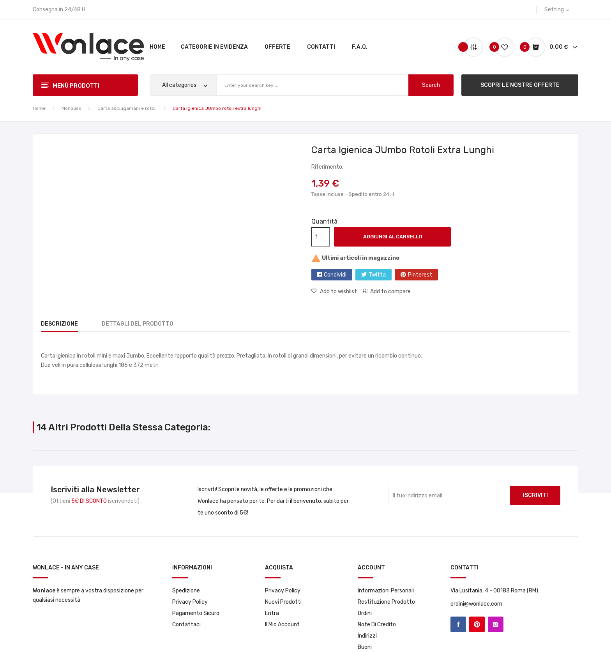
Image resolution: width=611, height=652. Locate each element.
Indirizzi (367, 636)
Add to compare (390, 291)
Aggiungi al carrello (392, 237)
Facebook (458, 624)
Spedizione (186, 590)
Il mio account (282, 624)
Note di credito (377, 624)
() (501, 47)
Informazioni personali (386, 590)
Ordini (365, 613)
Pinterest (420, 274)
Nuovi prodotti (283, 602)
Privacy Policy (190, 602)
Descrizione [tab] (59, 324)
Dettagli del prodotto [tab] (142, 324)
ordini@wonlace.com (476, 604)
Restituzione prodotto (386, 602)
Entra (272, 613)
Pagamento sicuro (195, 613)
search (431, 85)
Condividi (335, 274)
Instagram (495, 624)
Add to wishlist (338, 291)
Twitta (377, 274)
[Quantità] (320, 237)
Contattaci (186, 624)
